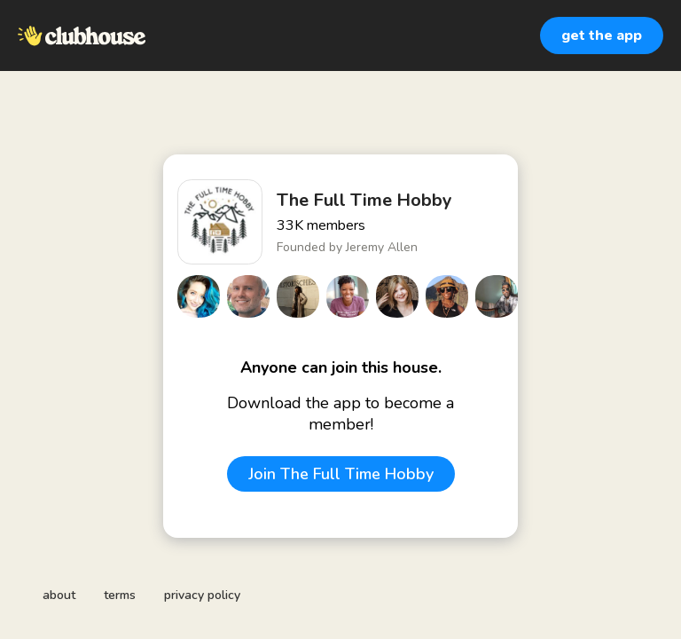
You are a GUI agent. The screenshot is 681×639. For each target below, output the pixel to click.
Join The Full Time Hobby (341, 474)
